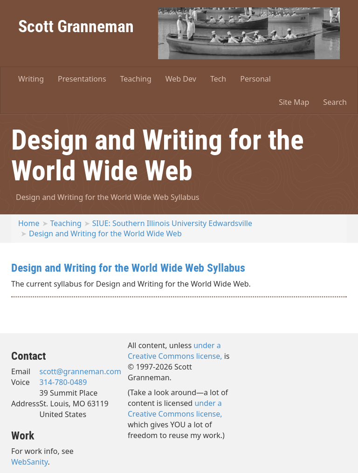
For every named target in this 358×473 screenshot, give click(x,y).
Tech (218, 79)
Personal (255, 79)
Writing (31, 79)
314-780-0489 (63, 382)
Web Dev (180, 79)
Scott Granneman (76, 25)
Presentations (82, 79)
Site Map (294, 102)
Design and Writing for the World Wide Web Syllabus (107, 197)
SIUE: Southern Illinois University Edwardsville (172, 223)
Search (335, 102)
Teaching (135, 79)
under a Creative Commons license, (175, 350)
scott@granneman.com (80, 371)
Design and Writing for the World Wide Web (105, 233)
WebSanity (29, 462)
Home (29, 223)
